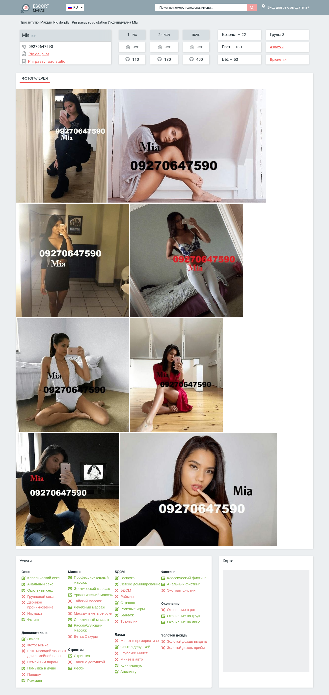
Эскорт (33, 639)
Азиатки (276, 47)
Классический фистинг (186, 578)
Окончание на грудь (184, 616)
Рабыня (127, 596)
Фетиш (33, 619)
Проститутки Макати (36, 22)
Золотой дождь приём (186, 647)
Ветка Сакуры (86, 636)
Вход (285, 6)
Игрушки (34, 613)
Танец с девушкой (89, 662)
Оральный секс (40, 590)
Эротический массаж (92, 588)
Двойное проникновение (40, 604)
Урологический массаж (93, 595)
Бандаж (127, 615)
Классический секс (43, 578)
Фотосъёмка (37, 645)
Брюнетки (278, 59)
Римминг (34, 680)
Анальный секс (40, 584)
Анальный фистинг (183, 584)
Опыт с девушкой (135, 647)
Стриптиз (82, 656)
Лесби (79, 668)
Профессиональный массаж (91, 580)
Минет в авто (131, 659)
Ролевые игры (132, 609)
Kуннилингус (131, 665)
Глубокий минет (134, 653)
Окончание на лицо (183, 622)
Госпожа (127, 578)
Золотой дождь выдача (187, 641)
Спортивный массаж (91, 619)
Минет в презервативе (139, 640)
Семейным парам (42, 662)
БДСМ (125, 590)
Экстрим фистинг (182, 590)
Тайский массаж (88, 601)
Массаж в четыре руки (93, 613)
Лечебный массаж (89, 607)
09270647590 (40, 46)
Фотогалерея (35, 78)
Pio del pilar (62, 22)
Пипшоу (34, 674)
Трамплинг (129, 621)
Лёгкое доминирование (140, 584)
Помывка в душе (41, 668)
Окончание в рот (181, 609)
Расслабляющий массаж (88, 628)
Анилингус (129, 671)
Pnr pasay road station (89, 22)
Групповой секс (40, 596)
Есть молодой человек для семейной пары (46, 653)
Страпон (127, 603)
